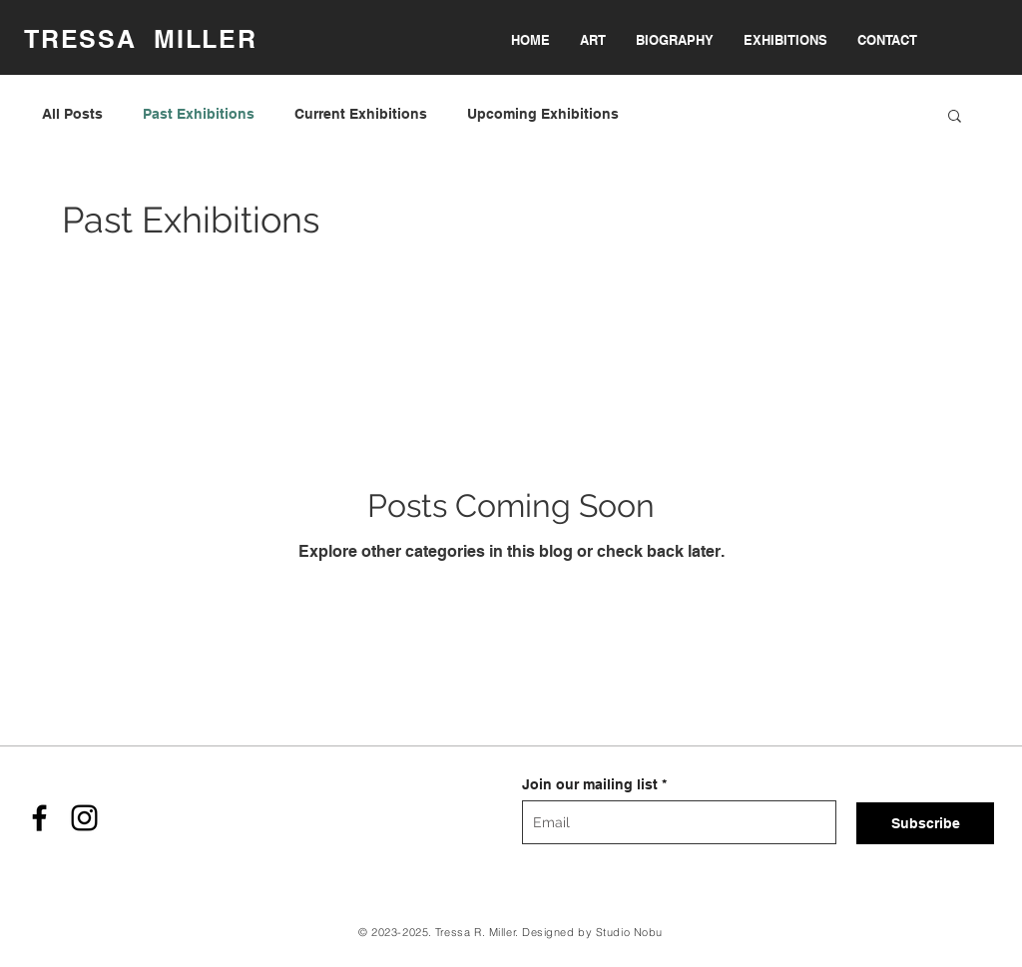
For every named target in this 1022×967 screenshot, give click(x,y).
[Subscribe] (925, 823)
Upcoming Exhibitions (543, 114)
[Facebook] (39, 817)
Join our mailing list (590, 784)
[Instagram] (84, 817)
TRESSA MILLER (140, 39)
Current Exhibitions (360, 114)
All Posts (72, 114)
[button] (954, 117)
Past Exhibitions (199, 114)
